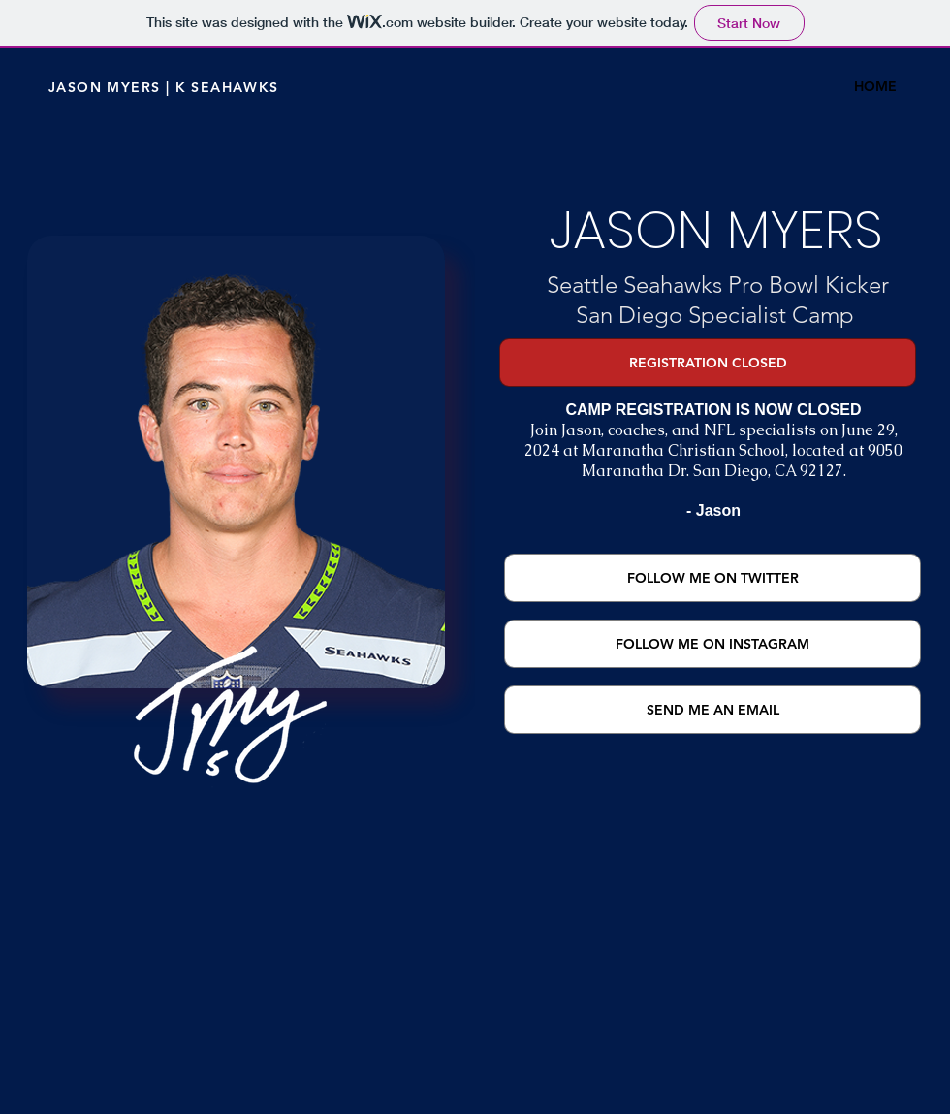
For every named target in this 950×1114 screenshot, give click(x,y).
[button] (707, 362)
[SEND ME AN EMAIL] (712, 709)
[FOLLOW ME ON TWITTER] (712, 578)
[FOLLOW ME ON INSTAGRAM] (712, 644)
